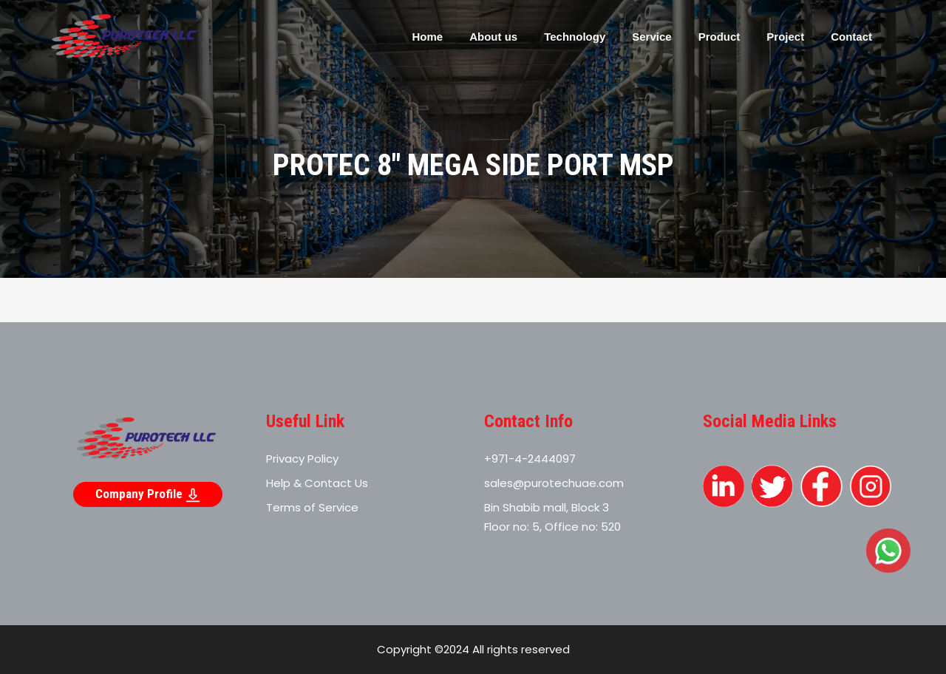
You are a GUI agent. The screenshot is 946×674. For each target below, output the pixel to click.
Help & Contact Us (317, 483)
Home (427, 36)
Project (785, 36)
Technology (574, 36)
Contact (851, 36)
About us (493, 36)
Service (651, 36)
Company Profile (147, 494)
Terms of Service (312, 507)
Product (719, 36)
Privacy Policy (302, 458)
